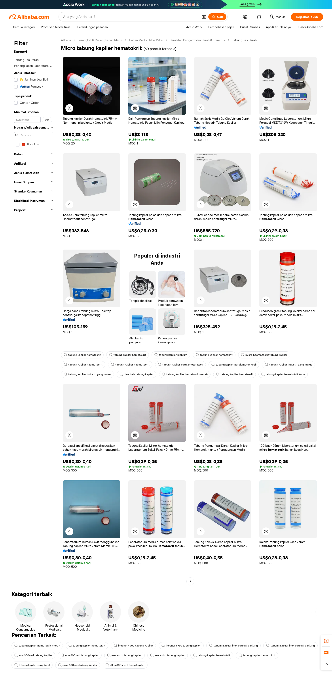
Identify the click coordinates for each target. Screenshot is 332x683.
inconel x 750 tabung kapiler (133, 645)
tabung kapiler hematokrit (82, 355)
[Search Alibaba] (130, 16)
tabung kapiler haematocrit (83, 364)
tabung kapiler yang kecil (32, 665)
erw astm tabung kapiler (124, 655)
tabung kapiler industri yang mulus (288, 364)
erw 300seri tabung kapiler (33, 655)
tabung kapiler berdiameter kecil (180, 364)
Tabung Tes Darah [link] (244, 40)
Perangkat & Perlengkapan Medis (100, 40)
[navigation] (33, 311)
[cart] (259, 17)
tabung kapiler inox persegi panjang (233, 645)
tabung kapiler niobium (170, 355)
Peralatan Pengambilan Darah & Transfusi (198, 40)
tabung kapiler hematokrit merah (185, 374)
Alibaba (66, 40)
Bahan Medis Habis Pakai (146, 40)
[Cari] (217, 16)
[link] (326, 641)
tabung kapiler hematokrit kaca (283, 374)
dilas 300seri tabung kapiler (77, 665)
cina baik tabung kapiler (137, 374)
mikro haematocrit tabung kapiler (264, 355)
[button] (204, 16)
